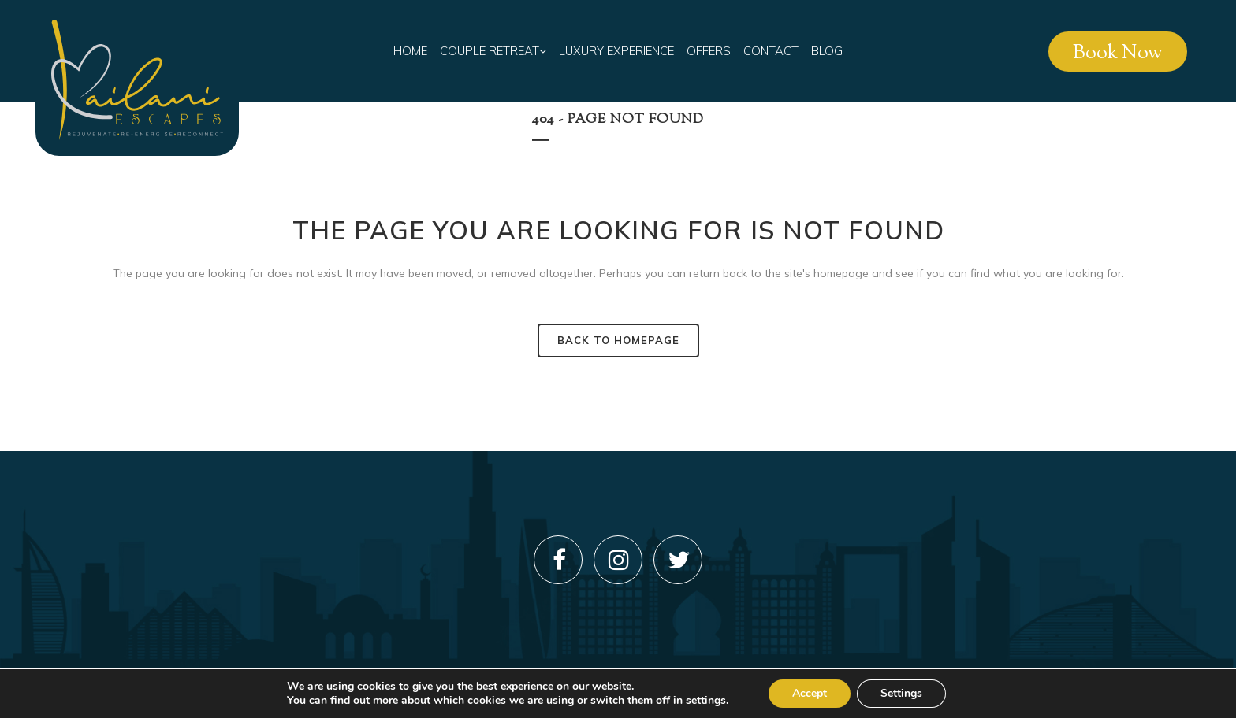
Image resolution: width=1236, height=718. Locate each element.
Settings (901, 693)
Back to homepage (618, 340)
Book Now (1118, 53)
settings (706, 701)
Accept (809, 693)
